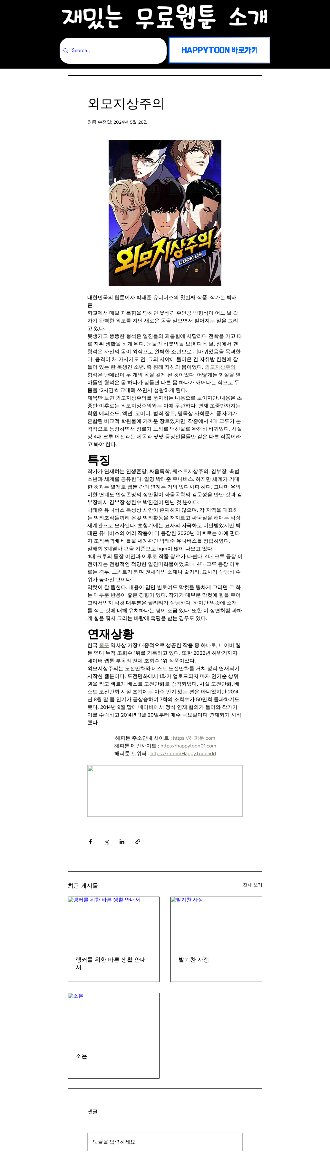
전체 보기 (252, 884)
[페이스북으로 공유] (90, 842)
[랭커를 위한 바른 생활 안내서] (113, 922)
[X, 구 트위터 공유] (106, 842)
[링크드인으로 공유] (122, 842)
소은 (81, 1056)
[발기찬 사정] (216, 922)
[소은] (113, 1018)
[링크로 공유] (138, 842)
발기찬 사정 (194, 960)
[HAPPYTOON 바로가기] (219, 50)
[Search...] (112, 51)
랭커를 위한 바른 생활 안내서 (111, 964)
